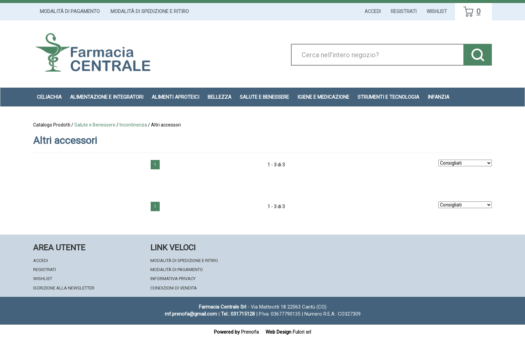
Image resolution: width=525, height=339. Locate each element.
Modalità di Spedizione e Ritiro (149, 11)
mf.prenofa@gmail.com (191, 314)
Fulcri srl (302, 332)
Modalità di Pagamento (70, 11)
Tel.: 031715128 (238, 314)
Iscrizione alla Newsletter (63, 287)
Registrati (404, 11)
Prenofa (250, 332)
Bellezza (219, 97)
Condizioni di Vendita (173, 287)
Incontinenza (133, 125)
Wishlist (437, 11)
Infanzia (438, 97)
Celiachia (49, 97)
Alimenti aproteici (175, 97)
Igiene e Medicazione (323, 97)
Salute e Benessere (264, 97)
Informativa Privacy (173, 278)
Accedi (373, 11)
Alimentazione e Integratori (106, 97)
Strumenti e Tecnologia (388, 97)
